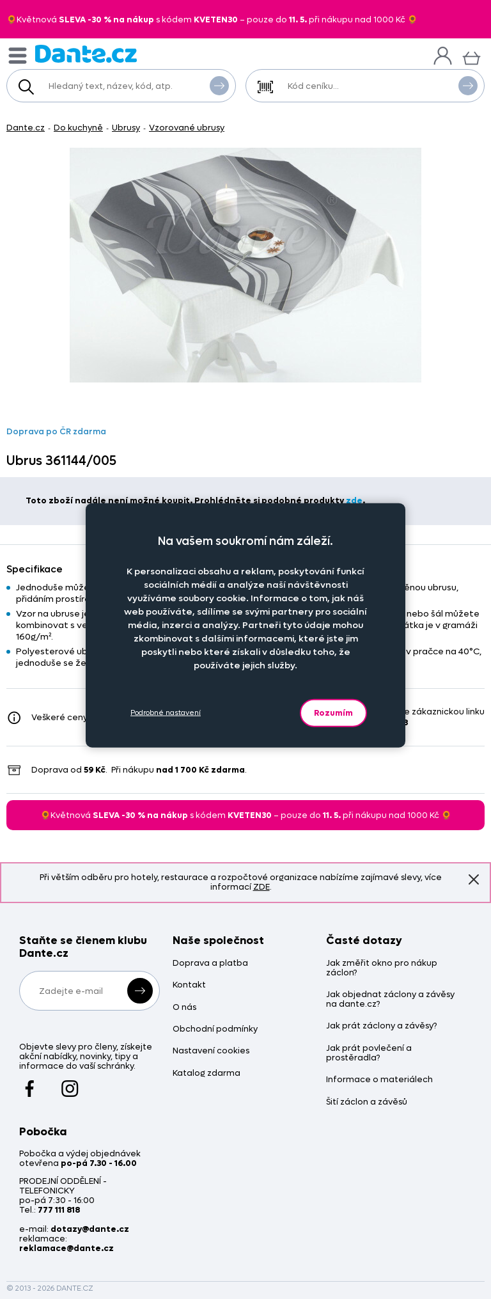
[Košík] (471, 56)
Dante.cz (25, 127)
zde (354, 500)
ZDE (261, 886)
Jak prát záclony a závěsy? (381, 1026)
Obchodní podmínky (215, 1029)
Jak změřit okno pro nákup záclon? (381, 968)
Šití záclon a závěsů (366, 1102)
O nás (184, 1007)
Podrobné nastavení (165, 713)
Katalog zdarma (206, 1073)
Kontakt (189, 985)
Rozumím (333, 712)
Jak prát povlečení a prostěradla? (369, 1053)
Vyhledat (219, 85)
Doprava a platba (210, 963)
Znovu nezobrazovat (473, 878)
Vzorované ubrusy (186, 127)
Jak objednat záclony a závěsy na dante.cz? (390, 999)
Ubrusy (126, 127)
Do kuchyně (78, 127)
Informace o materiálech (379, 1080)
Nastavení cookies (211, 1051)
